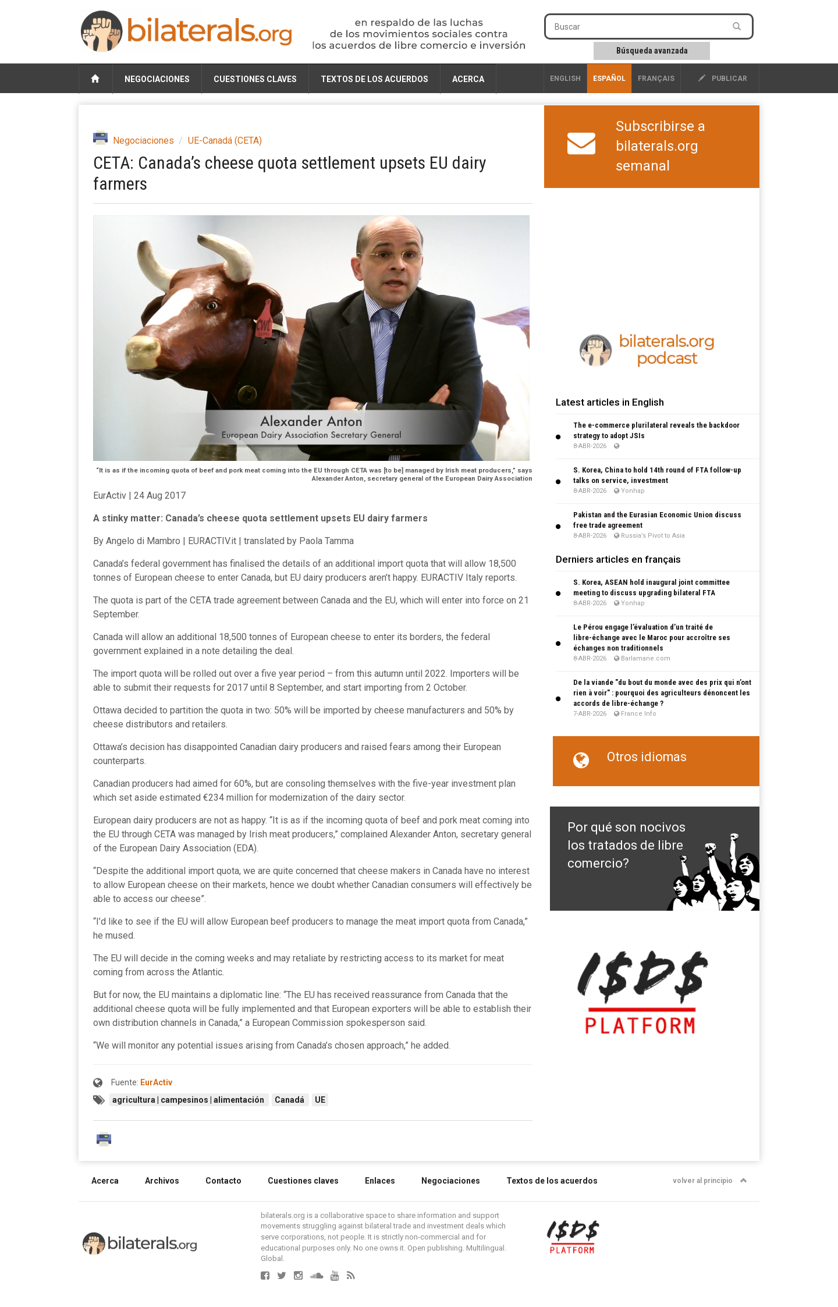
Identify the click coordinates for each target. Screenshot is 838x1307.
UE (320, 1099)
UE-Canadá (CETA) (225, 140)
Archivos (162, 1180)
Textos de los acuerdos (374, 79)
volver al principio (710, 1181)
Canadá (290, 1099)
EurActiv (156, 1082)
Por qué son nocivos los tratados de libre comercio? (626, 845)
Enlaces (380, 1180)
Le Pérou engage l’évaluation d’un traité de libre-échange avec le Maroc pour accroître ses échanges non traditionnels (651, 637)
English (565, 78)
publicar (722, 78)
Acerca (468, 79)
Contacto (223, 1180)
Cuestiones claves (255, 79)
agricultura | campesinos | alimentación (189, 1099)
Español (609, 78)
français (656, 78)
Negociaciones (157, 79)
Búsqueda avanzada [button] (652, 50)
